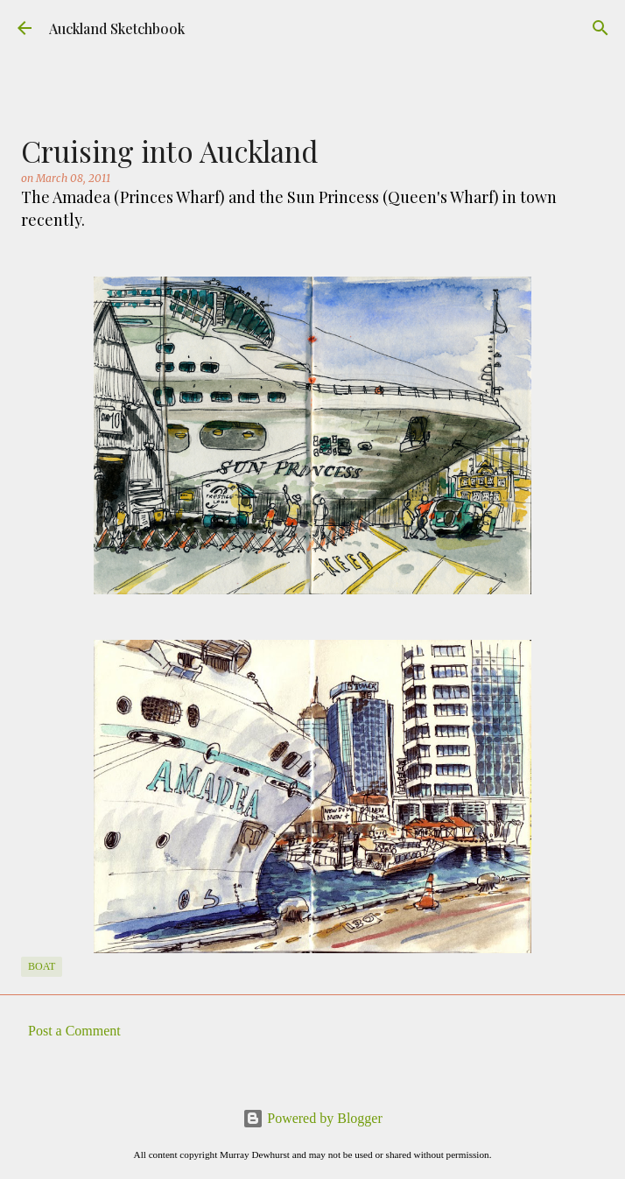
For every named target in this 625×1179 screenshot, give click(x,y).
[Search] (600, 28)
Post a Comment (74, 1030)
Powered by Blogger (312, 1118)
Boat (41, 966)
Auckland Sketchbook (117, 28)
